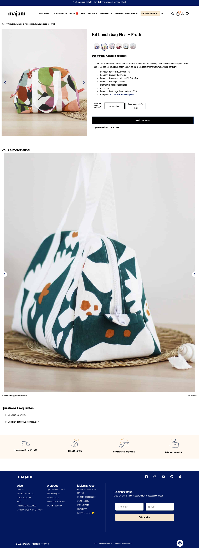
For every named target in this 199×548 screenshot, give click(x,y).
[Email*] (160, 507)
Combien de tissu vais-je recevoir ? (23, 422)
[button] (172, 13)
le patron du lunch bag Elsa (122, 94)
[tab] (98, 56)
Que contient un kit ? (17, 415)
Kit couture (11, 24)
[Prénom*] (129, 507)
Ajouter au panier (142, 120)
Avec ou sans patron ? (97, 105)
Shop (3, 24)
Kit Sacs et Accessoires (25, 24)
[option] (114, 106)
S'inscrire (144, 517)
